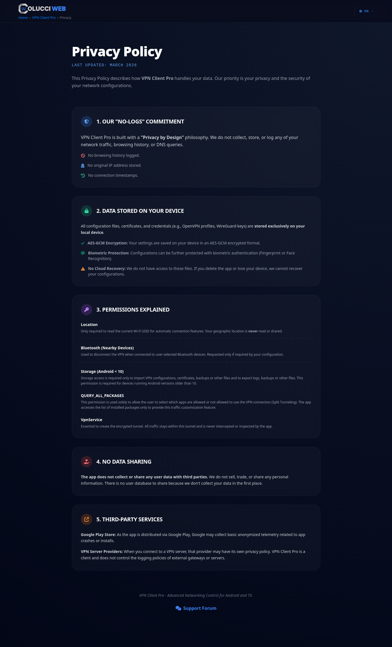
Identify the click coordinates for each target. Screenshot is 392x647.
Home (23, 18)
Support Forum (196, 608)
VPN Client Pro (44, 18)
